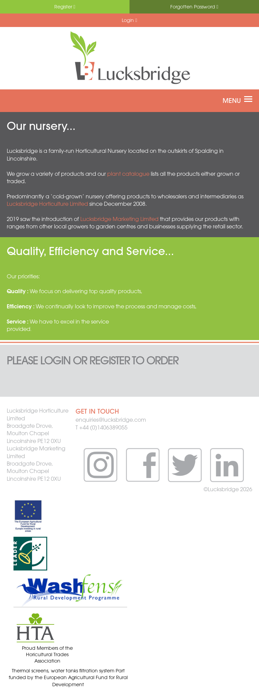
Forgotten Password (194, 6)
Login (129, 20)
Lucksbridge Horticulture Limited (47, 203)
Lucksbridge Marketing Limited (119, 219)
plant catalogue (128, 173)
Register (64, 6)
